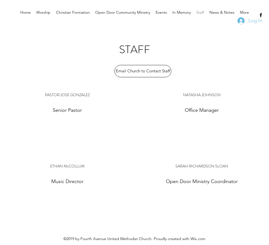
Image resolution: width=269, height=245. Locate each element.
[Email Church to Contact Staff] (142, 71)
